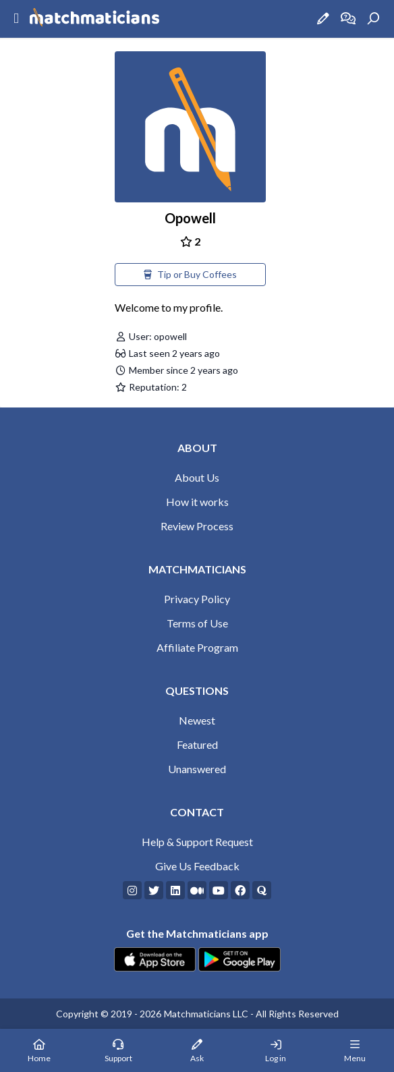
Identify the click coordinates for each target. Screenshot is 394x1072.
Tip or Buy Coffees (190, 274)
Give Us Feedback (197, 865)
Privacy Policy (197, 598)
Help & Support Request (197, 841)
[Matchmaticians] (94, 19)
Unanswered (197, 768)
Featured (197, 744)
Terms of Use (197, 623)
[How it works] (348, 18)
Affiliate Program (197, 647)
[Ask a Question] (323, 18)
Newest (197, 720)
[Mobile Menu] (354, 1050)
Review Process (197, 525)
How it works (197, 501)
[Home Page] (39, 1050)
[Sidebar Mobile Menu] (16, 19)
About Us (197, 477)
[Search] (373, 19)
